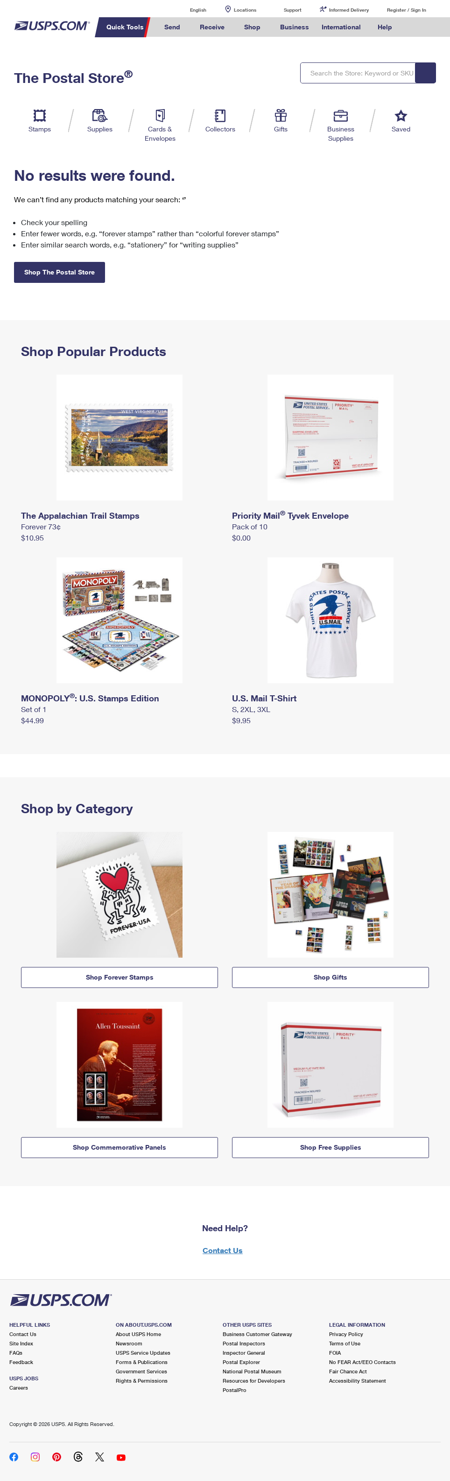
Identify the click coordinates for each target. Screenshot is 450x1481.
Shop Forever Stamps (120, 977)
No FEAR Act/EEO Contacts (362, 1362)
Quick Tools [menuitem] (125, 27)
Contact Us (223, 1250)
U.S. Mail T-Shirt (264, 698)
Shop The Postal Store (59, 272)
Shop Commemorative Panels (119, 1147)
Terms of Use (344, 1343)
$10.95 (32, 537)
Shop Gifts (330, 977)
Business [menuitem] (294, 27)
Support (293, 10)
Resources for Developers (254, 1381)
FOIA (335, 1353)
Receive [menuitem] (212, 27)
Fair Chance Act (348, 1371)
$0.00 (241, 537)
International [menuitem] (341, 27)
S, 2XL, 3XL (251, 709)
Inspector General (244, 1353)
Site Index (21, 1343)
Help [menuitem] (385, 27)
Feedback (21, 1362)
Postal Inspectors (244, 1343)
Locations (245, 10)
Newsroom (129, 1343)
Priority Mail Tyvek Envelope (290, 515)
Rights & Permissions (142, 1381)
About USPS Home (138, 1334)
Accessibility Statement (357, 1381)
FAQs (15, 1353)
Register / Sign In (406, 10)
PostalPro (234, 1390)
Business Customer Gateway (257, 1334)
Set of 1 (34, 709)
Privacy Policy (346, 1334)
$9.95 (241, 720)
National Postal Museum (252, 1371)
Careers (18, 1388)
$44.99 (32, 720)
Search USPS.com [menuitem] (415, 27)
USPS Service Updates (143, 1353)
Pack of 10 (249, 526)
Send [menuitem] (172, 27)
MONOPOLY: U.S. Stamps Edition (90, 698)
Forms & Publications (142, 1362)
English (188, 9)
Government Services (141, 1371)
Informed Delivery (349, 10)
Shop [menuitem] (252, 27)
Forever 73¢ (41, 526)
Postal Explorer (241, 1362)
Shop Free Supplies (330, 1147)
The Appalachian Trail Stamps (80, 515)
